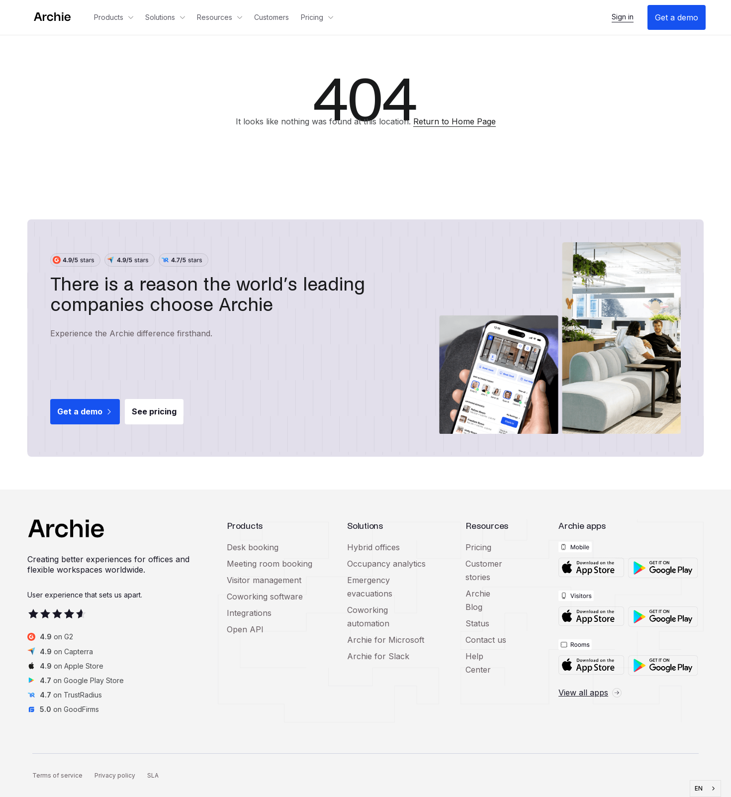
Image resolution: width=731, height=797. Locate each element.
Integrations (249, 613)
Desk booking (252, 547)
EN (699, 788)
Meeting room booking (269, 564)
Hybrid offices (373, 547)
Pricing (478, 547)
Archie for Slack (378, 656)
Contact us (485, 640)
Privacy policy (114, 775)
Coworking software (265, 596)
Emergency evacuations (369, 586)
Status (477, 623)
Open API (245, 629)
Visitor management (264, 580)
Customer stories (483, 570)
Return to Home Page (454, 121)
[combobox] (705, 788)
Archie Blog (477, 600)
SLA (153, 775)
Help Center (478, 663)
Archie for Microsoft (385, 640)
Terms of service (57, 775)
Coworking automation (368, 616)
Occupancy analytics (386, 564)
